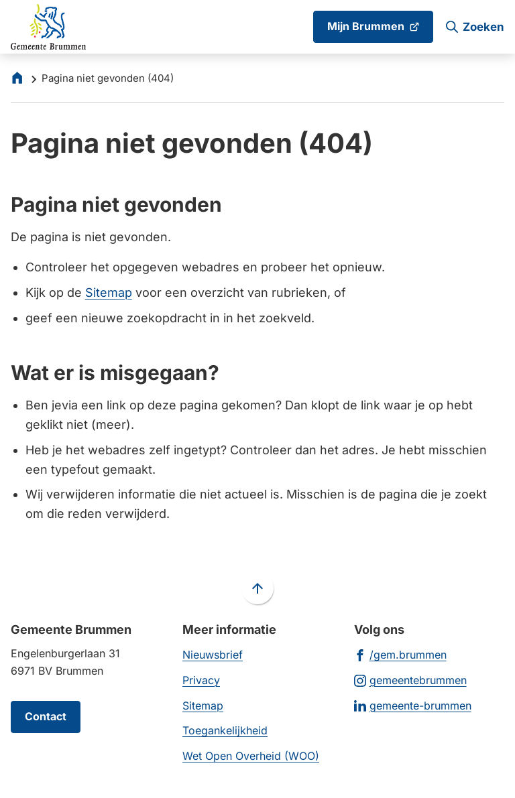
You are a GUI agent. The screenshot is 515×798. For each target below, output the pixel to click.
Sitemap (108, 292)
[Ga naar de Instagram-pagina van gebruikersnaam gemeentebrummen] (410, 680)
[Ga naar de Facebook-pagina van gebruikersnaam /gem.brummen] (400, 654)
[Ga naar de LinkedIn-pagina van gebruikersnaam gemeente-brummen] (412, 705)
